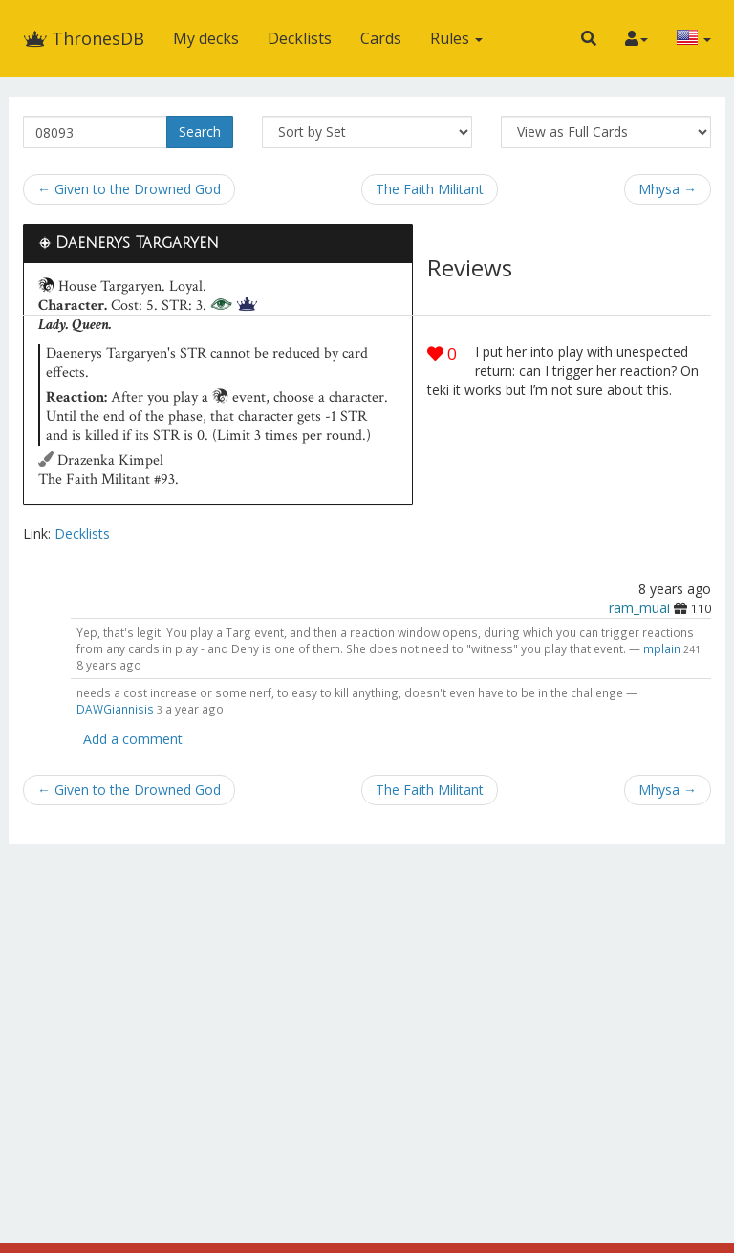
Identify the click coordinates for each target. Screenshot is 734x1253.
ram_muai (639, 608)
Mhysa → (667, 189)
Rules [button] (456, 38)
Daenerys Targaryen (137, 243)
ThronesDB (83, 38)
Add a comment (133, 739)
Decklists (300, 38)
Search (200, 131)
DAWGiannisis (115, 708)
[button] (589, 38)
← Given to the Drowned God (129, 189)
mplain (661, 648)
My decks (206, 38)
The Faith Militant (430, 189)
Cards (380, 38)
